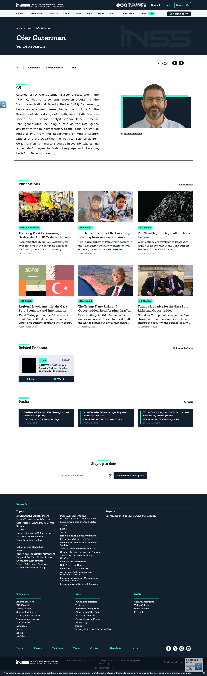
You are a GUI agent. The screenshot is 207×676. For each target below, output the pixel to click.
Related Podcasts (54, 67)
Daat (178, 662)
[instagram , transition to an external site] (181, 648)
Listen (32, 379)
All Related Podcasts (183, 348)
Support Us (182, 5)
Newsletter (128, 13)
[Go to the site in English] (162, 63)
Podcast (113, 13)
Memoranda (85, 228)
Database (53, 13)
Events (66, 13)
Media (72, 67)
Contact (155, 5)
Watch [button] (61, 379)
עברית (167, 5)
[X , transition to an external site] (181, 63)
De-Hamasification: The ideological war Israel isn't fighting (46, 414)
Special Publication (29, 228)
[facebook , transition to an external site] (174, 63)
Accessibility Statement (103, 668)
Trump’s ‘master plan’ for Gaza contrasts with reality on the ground (166, 414)
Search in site (179, 14)
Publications (33, 67)
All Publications (185, 185)
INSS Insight (145, 228)
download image (133, 133)
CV (18, 67)
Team (78, 13)
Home (19, 28)
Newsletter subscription (130, 475)
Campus (143, 13)
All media (188, 402)
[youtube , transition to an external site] (188, 648)
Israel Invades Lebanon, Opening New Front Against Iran (105, 414)
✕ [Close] (204, 673)
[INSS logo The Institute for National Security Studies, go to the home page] (37, 662)
